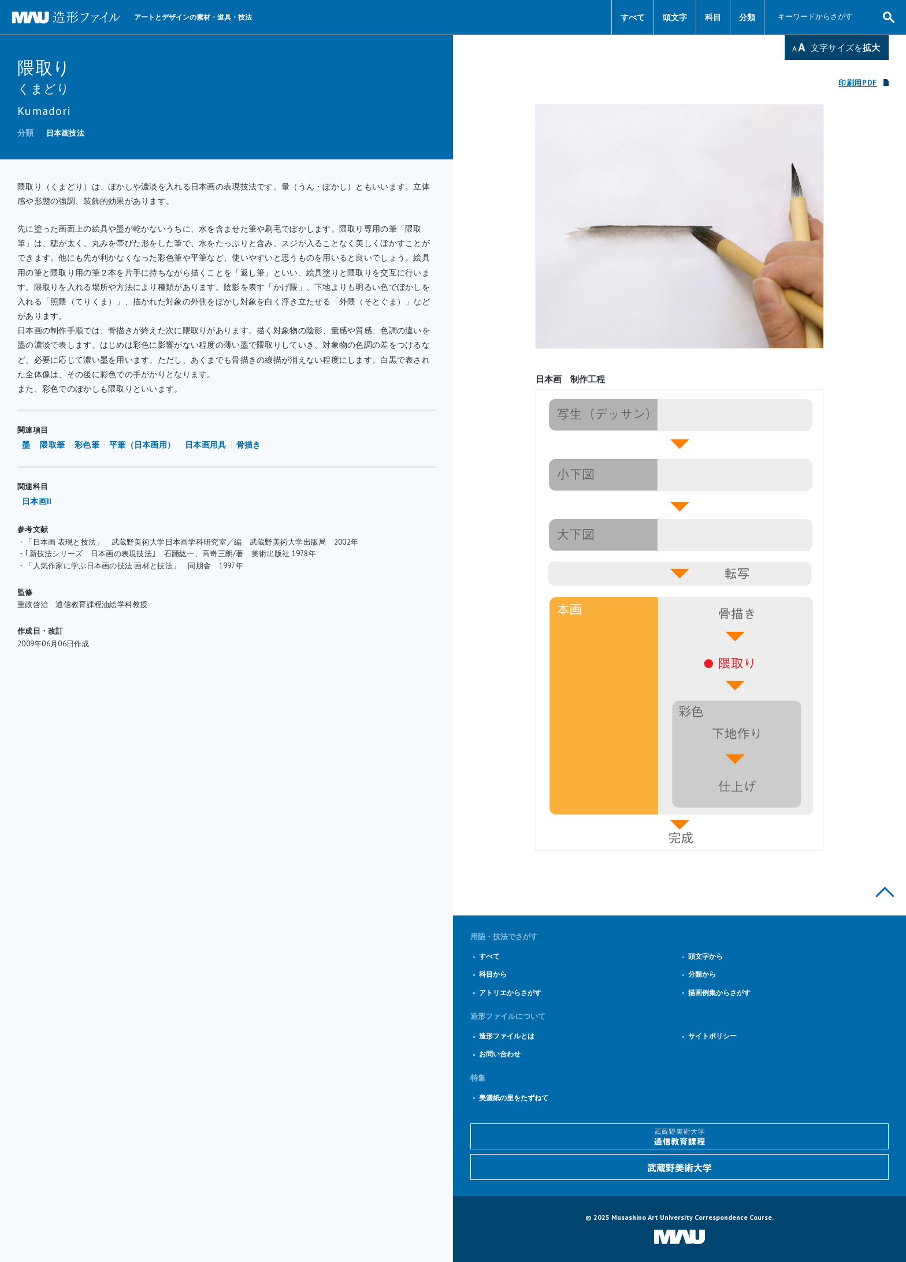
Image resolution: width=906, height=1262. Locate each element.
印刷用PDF (857, 83)
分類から (702, 974)
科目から (493, 974)
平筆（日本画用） (142, 445)
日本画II (36, 501)
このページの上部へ (884, 892)
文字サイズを (845, 47)
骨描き (248, 445)
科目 (713, 17)
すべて (633, 17)
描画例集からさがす (719, 992)
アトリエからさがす (510, 992)
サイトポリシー (712, 1036)
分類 (747, 17)
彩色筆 (87, 445)
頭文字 (675, 17)
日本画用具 (205, 445)
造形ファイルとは (506, 1036)
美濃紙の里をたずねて (513, 1097)
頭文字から (705, 956)
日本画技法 (65, 133)
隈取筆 (52, 445)
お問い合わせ (500, 1053)
